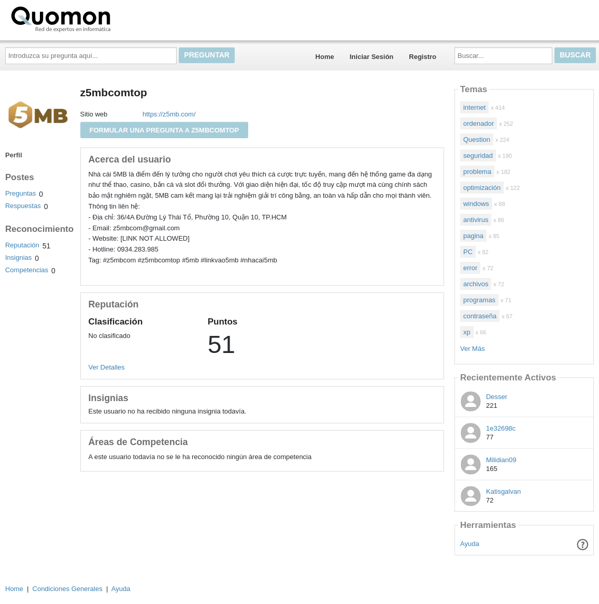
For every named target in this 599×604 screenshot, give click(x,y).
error (470, 268)
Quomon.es (93, 18)
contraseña (479, 316)
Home (325, 57)
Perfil (13, 155)
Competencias (26, 270)
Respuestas (23, 206)
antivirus (475, 220)
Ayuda (469, 544)
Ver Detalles (107, 367)
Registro (422, 57)
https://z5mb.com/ (169, 114)
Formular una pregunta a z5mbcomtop (164, 130)
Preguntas (20, 193)
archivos (475, 284)
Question (476, 139)
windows (476, 204)
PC (468, 252)
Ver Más (472, 348)
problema (477, 171)
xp (466, 332)
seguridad (478, 155)
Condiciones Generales (68, 589)
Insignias (18, 257)
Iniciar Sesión (372, 57)
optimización (482, 187)
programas (479, 300)
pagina (473, 236)
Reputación (22, 245)
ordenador (478, 123)
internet (474, 107)
